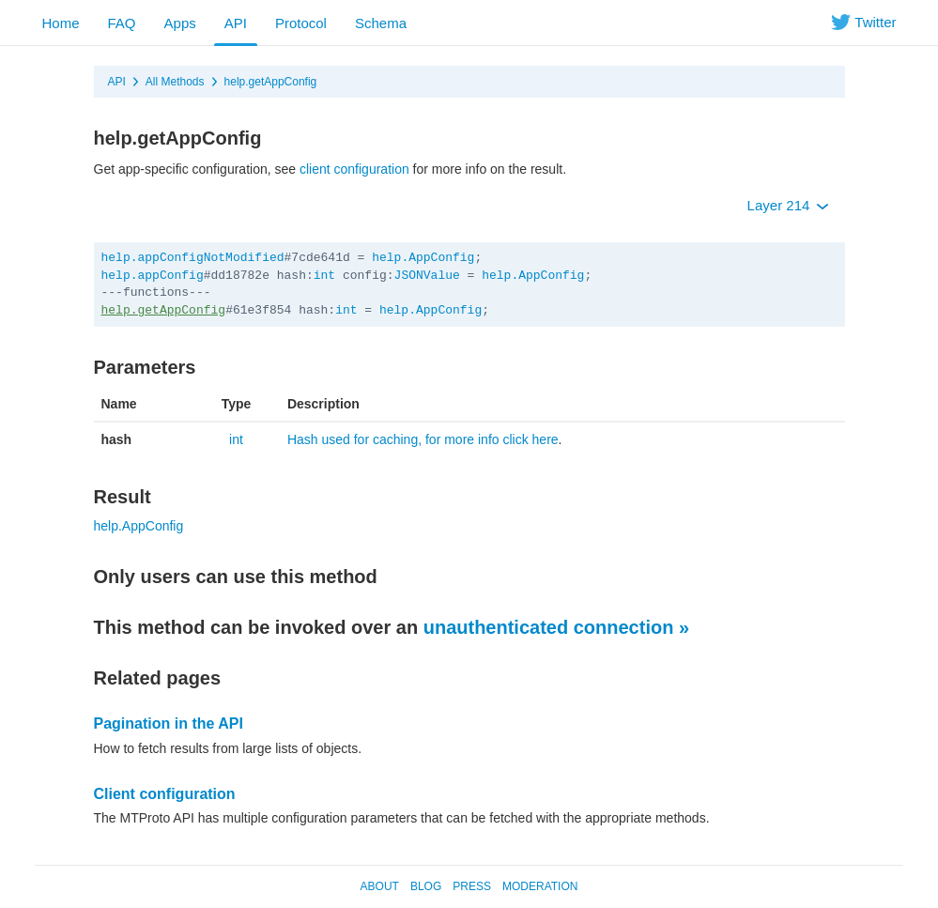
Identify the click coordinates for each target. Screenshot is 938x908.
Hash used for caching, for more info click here (423, 439)
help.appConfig (152, 276)
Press (472, 886)
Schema (381, 23)
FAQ (122, 23)
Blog (425, 886)
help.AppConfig (423, 258)
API (235, 23)
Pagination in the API (168, 723)
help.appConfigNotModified (192, 258)
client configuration (354, 169)
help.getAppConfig (270, 81)
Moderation (539, 886)
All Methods (175, 81)
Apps (180, 23)
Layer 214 (788, 205)
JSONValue (427, 276)
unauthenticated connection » (556, 627)
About (380, 886)
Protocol (301, 23)
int (324, 276)
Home (61, 23)
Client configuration (165, 794)
